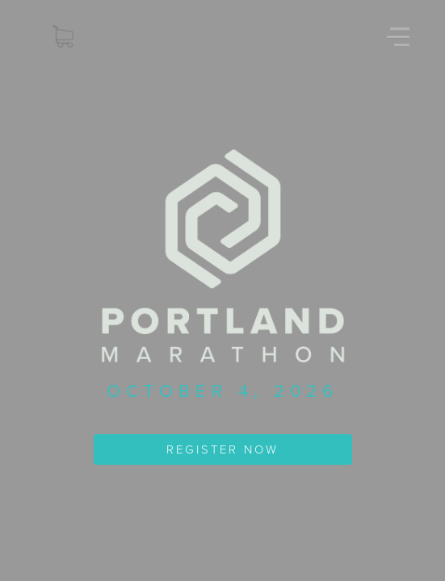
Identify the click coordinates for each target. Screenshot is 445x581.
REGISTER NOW (222, 449)
